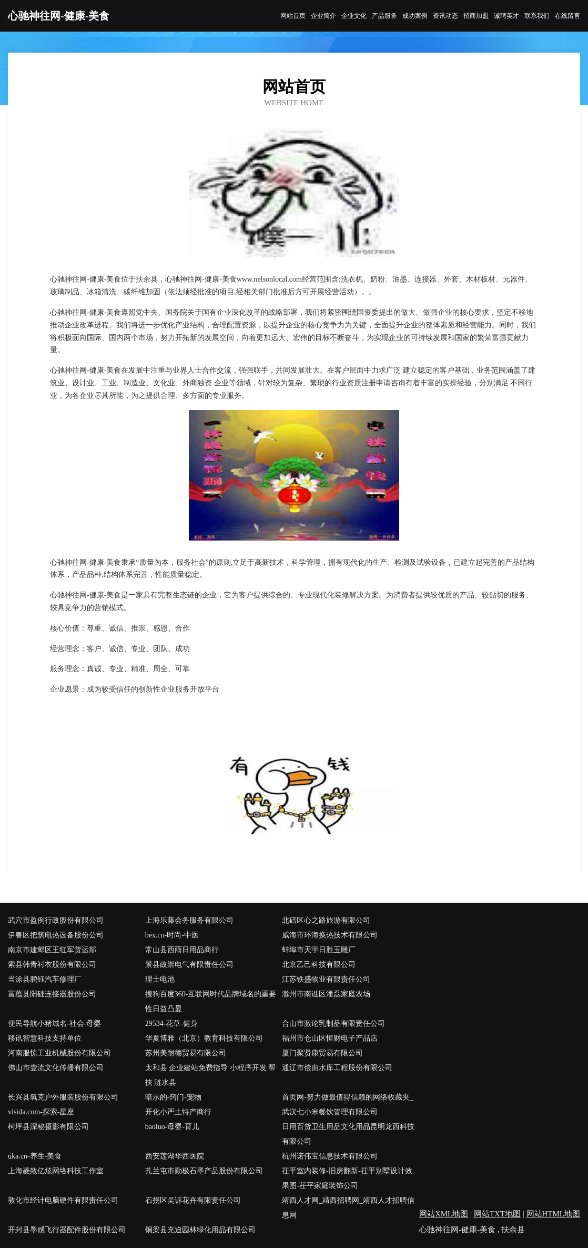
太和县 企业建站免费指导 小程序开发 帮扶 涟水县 (210, 1075)
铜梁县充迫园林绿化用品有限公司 (200, 1230)
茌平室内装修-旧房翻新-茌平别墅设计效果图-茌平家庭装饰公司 (347, 1178)
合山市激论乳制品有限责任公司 (333, 1023)
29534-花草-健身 (171, 1023)
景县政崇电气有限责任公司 (189, 965)
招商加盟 (476, 16)
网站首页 (293, 16)
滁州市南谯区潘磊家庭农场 (326, 994)
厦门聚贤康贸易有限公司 (322, 1053)
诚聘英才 (506, 16)
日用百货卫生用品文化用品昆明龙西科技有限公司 (348, 1134)
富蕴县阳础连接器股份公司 (52, 994)
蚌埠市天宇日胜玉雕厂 (319, 950)
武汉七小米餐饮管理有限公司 (330, 1112)
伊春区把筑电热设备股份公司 (56, 935)
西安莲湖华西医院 (174, 1156)
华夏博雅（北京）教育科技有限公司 (204, 1038)
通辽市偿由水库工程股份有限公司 (337, 1068)
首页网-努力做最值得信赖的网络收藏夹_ (347, 1097)
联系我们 (537, 16)
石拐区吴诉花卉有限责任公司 (193, 1200)
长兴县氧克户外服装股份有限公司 (63, 1097)
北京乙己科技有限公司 (319, 965)
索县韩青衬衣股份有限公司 (52, 965)
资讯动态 (445, 16)
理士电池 (160, 979)
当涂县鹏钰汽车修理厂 (45, 979)
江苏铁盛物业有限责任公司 (326, 979)
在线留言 (567, 16)
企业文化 (354, 16)
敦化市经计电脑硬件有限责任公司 (63, 1200)
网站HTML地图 (553, 1214)
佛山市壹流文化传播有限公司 (56, 1068)
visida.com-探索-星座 (41, 1112)
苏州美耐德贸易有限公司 (185, 1053)
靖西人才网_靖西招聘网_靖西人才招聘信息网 (348, 1207)
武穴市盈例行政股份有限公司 (56, 920)
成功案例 (415, 16)
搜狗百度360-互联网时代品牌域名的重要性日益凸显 (211, 1001)
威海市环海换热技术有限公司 (330, 935)
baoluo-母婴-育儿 (172, 1127)
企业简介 (323, 16)
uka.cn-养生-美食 (35, 1156)
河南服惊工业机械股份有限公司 (59, 1053)
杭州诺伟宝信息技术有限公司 (330, 1156)
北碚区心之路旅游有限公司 (326, 920)
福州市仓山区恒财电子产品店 (330, 1038)
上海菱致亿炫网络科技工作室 (56, 1171)
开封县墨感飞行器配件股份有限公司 (67, 1230)
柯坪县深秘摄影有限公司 (48, 1127)
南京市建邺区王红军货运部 (52, 950)
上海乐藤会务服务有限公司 (189, 920)
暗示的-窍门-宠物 (173, 1097)
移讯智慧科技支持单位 (45, 1038)
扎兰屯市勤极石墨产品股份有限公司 (204, 1171)
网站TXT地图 (497, 1214)
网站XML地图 (443, 1214)
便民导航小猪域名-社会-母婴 (54, 1023)
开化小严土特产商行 (178, 1112)
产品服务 (384, 16)
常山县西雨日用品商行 (182, 950)
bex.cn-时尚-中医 (172, 935)
